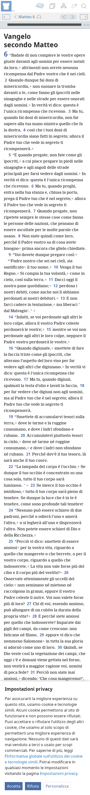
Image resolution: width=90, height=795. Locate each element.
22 (11, 466)
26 (66, 572)
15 (49, 329)
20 (23, 435)
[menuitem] (7, 6)
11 (51, 279)
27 (29, 603)
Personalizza (57, 786)
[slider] (44, 24)
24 (11, 510)
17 (26, 379)
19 (11, 416)
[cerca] (84, 6)
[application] (45, 24)
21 (28, 454)
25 (11, 541)
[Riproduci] (3, 25)
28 (34, 616)
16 (11, 348)
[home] (7, 6)
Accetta (13, 786)
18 (82, 385)
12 (55, 285)
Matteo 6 (24, 16)
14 (11, 317)
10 (56, 267)
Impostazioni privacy (58, 773)
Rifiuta (33, 786)
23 (33, 485)
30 (60, 647)
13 (63, 298)
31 (33, 672)
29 (42, 634)
